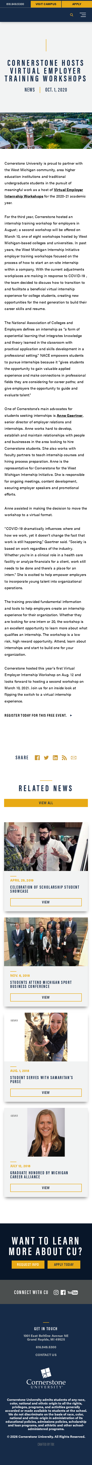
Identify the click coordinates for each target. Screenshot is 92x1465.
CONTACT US (46, 1354)
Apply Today (64, 1264)
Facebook (63, 1292)
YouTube (73, 1292)
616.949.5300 (46, 1347)
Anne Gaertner (70, 415)
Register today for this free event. (36, 715)
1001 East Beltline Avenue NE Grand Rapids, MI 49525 (46, 1337)
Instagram (56, 1292)
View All (46, 802)
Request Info (28, 1264)
